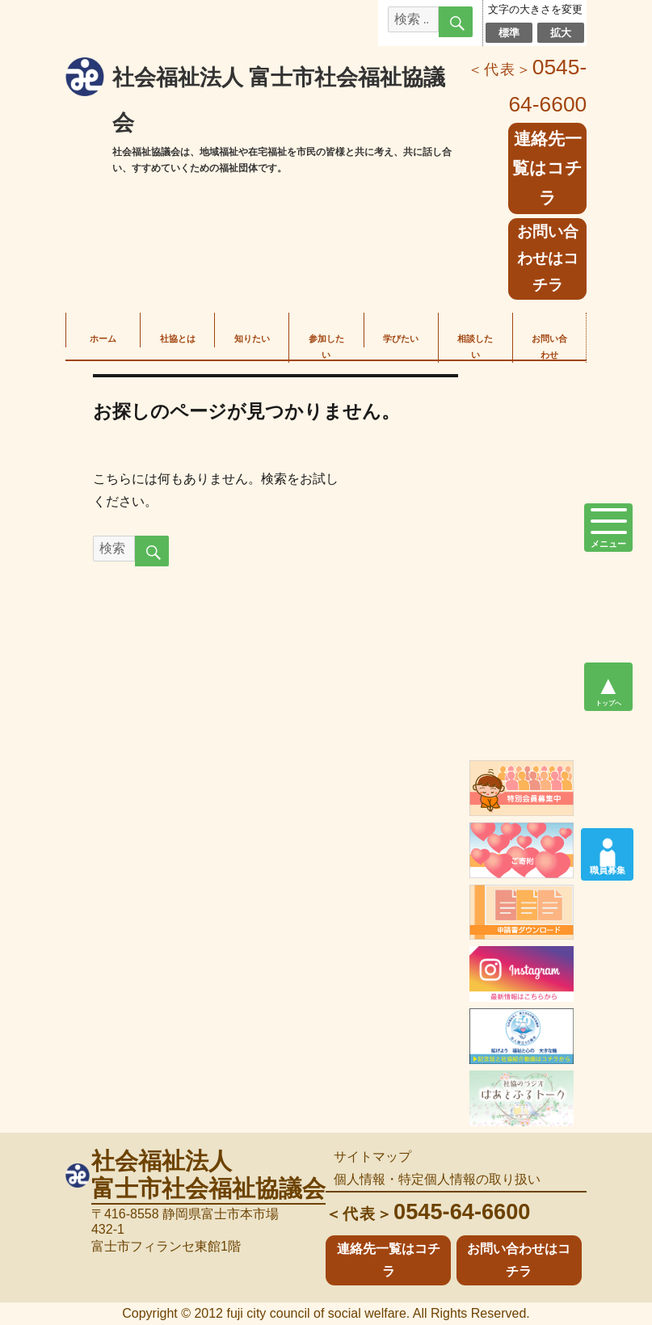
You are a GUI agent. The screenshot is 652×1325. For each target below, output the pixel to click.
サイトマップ (372, 1156)
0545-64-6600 (428, 1211)
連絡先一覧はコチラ (547, 168)
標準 (509, 32)
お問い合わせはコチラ (547, 258)
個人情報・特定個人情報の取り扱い (437, 1179)
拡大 (561, 32)
